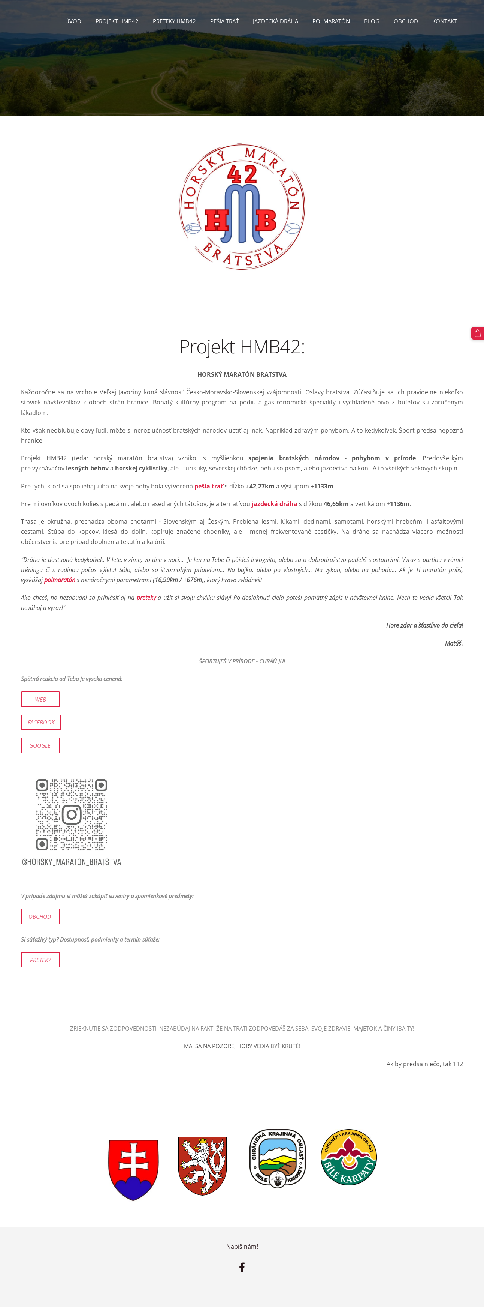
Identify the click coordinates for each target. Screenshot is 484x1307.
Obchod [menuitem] (406, 21)
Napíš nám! (242, 1246)
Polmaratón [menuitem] (331, 21)
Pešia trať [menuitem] (224, 21)
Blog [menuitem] (371, 21)
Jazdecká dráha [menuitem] (275, 21)
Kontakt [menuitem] (444, 21)
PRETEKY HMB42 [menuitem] (174, 21)
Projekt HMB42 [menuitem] (117, 21)
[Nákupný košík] (477, 333)
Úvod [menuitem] (73, 21)
